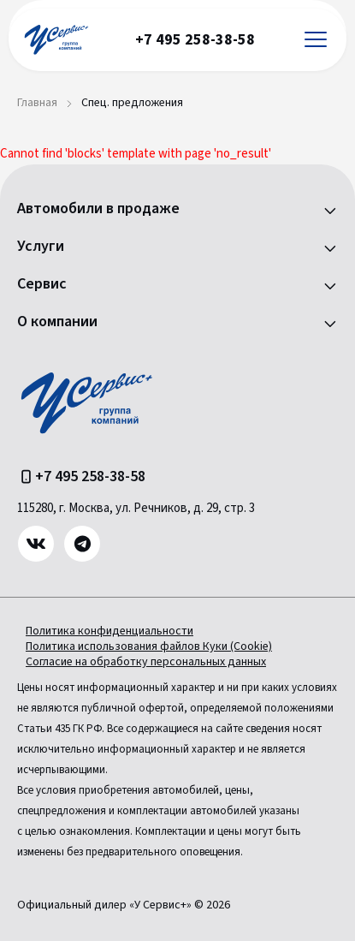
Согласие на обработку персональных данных (146, 662)
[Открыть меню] (315, 40)
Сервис (42, 284)
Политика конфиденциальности (109, 631)
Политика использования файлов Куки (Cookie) (149, 646)
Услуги (40, 246)
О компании (57, 322)
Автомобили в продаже (98, 209)
